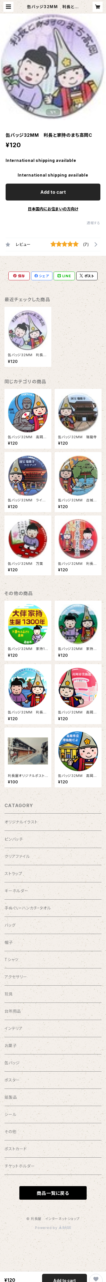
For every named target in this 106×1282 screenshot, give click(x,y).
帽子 (8, 942)
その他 (10, 1131)
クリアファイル (17, 856)
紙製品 (10, 1097)
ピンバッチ (13, 839)
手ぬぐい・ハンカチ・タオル (27, 908)
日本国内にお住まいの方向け (53, 208)
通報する (93, 223)
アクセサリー (15, 976)
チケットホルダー (19, 1166)
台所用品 (12, 1011)
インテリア (13, 1028)
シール (10, 1114)
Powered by (53, 1228)
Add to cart (53, 192)
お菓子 (10, 1045)
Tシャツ (11, 959)
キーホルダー (16, 890)
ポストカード (15, 1148)
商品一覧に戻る (53, 1193)
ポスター (12, 1080)
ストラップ (13, 873)
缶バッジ (12, 1062)
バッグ (9, 925)
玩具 (8, 994)
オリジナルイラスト (21, 822)
